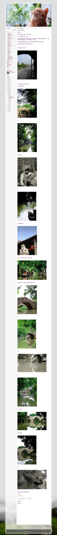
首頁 (34, 526)
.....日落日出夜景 (9, 35)
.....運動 (8, 50)
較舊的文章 (48, 526)
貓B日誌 (10, 5)
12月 (9, 91)
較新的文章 (19, 526)
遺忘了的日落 (10, 96)
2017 (8, 81)
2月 (9, 107)
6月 (9, 102)
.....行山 (8, 40)
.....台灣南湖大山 (9, 38)
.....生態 (8, 39)
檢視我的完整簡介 (12, 72)
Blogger (32, 531)
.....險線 (8, 54)
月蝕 (7, 62)
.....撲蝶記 (8, 52)
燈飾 (7, 66)
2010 (8, 89)
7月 (9, 101)
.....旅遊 (20, 499)
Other (7, 67)
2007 (8, 111)
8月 (9, 100)
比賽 (7, 63)
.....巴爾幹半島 (9, 34)
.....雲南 (8, 47)
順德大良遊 (10, 98)
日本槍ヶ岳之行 (9, 61)
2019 (8, 78)
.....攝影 (8, 55)
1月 (9, 108)
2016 (8, 82)
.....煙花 (8, 48)
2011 (8, 88)
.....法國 (8, 41)
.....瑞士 (8, 49)
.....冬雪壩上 (8, 37)
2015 (8, 83)
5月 (9, 103)
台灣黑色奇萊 (9, 64)
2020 (8, 77)
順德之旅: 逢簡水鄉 (11, 97)
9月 (9, 95)
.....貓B (8, 53)
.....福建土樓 (8, 51)
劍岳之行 (8, 65)
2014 (8, 84)
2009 (8, 90)
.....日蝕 (8, 36)
